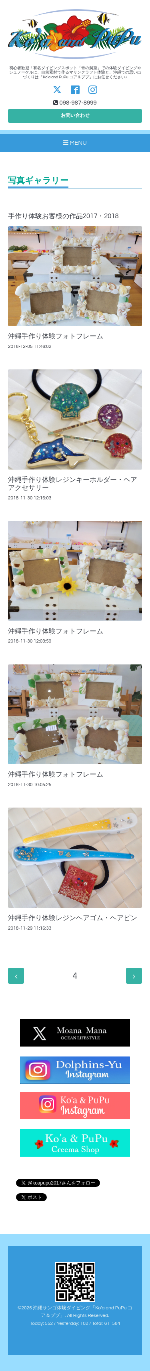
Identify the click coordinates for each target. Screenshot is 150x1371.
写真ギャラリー (38, 181)
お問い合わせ (75, 115)
